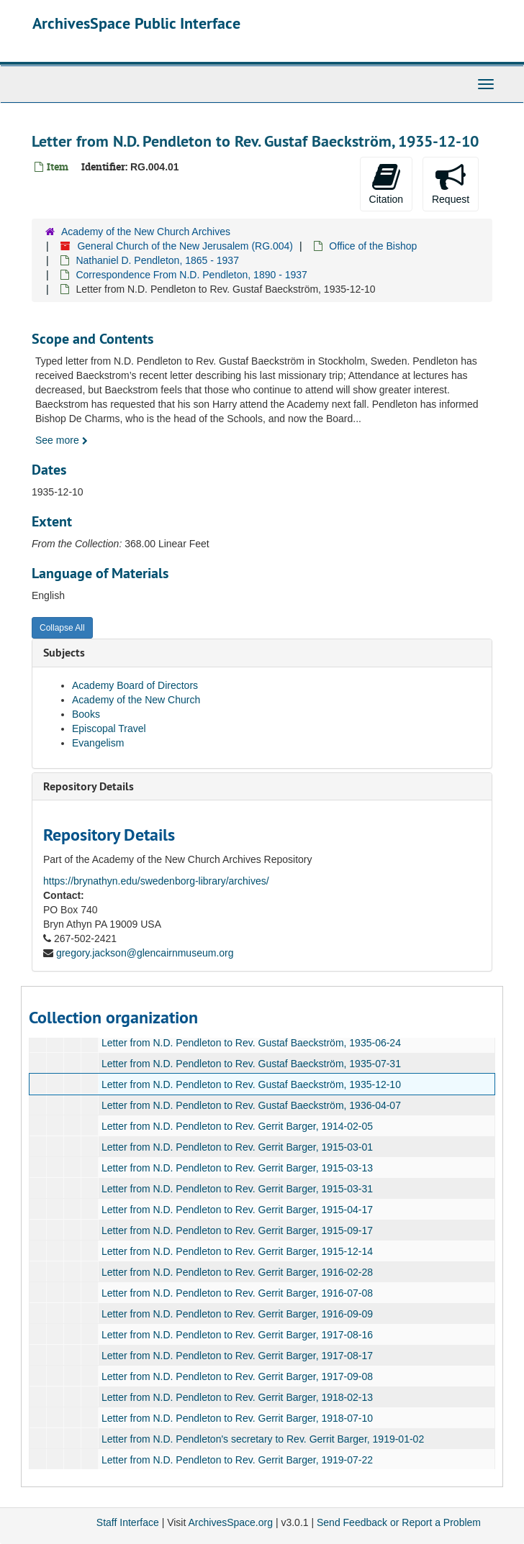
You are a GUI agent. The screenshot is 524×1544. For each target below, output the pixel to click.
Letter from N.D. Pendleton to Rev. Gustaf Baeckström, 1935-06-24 (251, 1043)
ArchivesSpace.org (230, 1522)
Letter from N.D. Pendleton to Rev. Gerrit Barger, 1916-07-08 (237, 1293)
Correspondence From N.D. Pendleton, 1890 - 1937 (191, 274)
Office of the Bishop (373, 246)
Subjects (64, 652)
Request (450, 183)
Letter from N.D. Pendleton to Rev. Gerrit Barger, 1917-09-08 (237, 1376)
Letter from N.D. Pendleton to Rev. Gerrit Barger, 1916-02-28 (237, 1272)
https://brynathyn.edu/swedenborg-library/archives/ (156, 881)
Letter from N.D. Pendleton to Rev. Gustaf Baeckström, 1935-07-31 (251, 1063)
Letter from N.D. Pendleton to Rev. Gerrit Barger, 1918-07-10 (237, 1418)
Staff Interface (127, 1522)
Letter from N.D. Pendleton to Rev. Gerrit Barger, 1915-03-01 (237, 1147)
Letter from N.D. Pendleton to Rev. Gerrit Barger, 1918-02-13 (237, 1397)
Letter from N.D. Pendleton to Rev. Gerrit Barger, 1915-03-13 (237, 1168)
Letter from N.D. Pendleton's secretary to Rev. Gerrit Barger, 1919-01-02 (262, 1439)
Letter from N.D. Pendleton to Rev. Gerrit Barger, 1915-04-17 (237, 1209)
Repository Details (88, 786)
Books (86, 714)
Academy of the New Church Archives (145, 231)
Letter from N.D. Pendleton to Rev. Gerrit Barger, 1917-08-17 (237, 1355)
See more (61, 440)
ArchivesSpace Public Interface (136, 23)
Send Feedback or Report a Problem (399, 1522)
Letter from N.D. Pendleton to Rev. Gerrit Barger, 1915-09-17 (237, 1230)
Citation (386, 183)
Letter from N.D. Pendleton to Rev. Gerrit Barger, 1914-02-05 (237, 1126)
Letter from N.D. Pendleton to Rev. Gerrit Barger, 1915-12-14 (237, 1251)
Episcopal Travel (109, 728)
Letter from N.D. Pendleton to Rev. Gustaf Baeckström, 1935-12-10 (251, 1084)
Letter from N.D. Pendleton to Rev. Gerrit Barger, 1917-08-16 (237, 1334)
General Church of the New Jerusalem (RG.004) (185, 246)
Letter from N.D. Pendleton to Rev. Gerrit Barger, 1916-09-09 (237, 1314)
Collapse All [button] (62, 628)
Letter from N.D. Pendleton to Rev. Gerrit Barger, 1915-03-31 (237, 1188)
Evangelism (98, 743)
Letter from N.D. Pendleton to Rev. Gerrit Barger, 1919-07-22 (237, 1460)
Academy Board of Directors (135, 685)
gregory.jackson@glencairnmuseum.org (145, 953)
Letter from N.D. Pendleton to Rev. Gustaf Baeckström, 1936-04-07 (251, 1105)
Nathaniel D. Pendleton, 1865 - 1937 (157, 260)
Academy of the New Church (136, 699)
